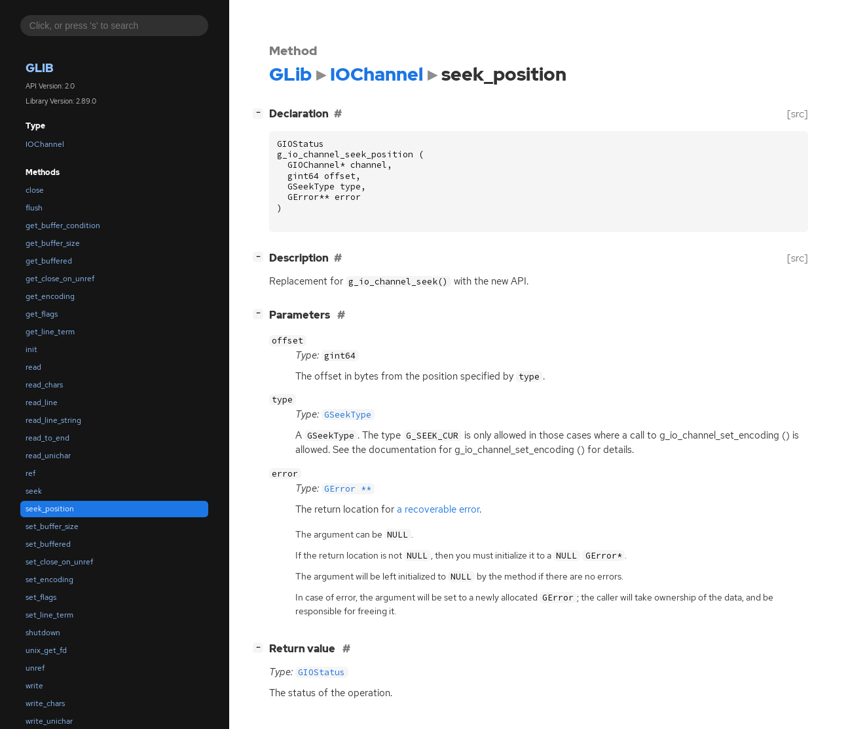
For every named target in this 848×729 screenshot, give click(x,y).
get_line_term (50, 331)
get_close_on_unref (60, 278)
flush (34, 208)
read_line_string (53, 420)
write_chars (45, 703)
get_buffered (49, 261)
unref (35, 668)
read (33, 367)
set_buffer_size (52, 526)
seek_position (50, 508)
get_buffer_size (53, 243)
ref (30, 473)
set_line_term (49, 615)
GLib (40, 68)
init (31, 349)
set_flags (41, 597)
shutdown (43, 632)
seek (34, 491)
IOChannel (45, 144)
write (34, 685)
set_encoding (49, 579)
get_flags (42, 314)
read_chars (44, 385)
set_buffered (48, 544)
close (35, 190)
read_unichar (48, 455)
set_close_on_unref (59, 562)
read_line (42, 402)
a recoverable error (438, 509)
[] (260, 112)
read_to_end (47, 438)
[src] (797, 114)
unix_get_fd (46, 650)
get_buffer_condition (63, 225)
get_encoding (50, 296)
